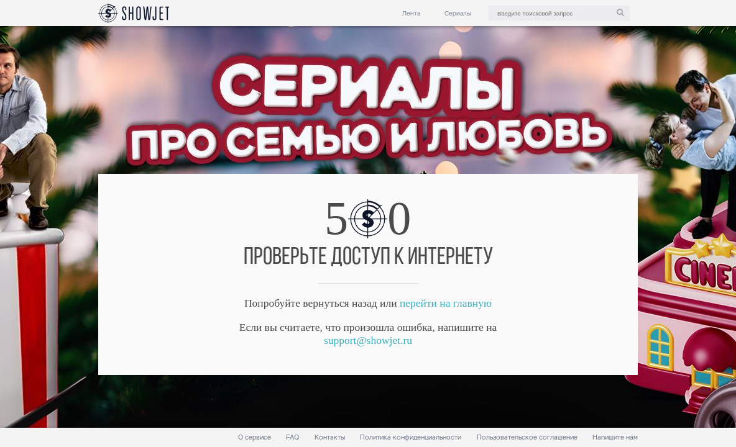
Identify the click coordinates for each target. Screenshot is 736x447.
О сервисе (254, 437)
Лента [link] (411, 13)
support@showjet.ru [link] (368, 340)
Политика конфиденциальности (410, 437)
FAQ (292, 437)
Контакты (330, 437)
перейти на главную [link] (446, 303)
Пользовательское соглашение (527, 437)
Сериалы (457, 13)
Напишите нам (615, 437)
